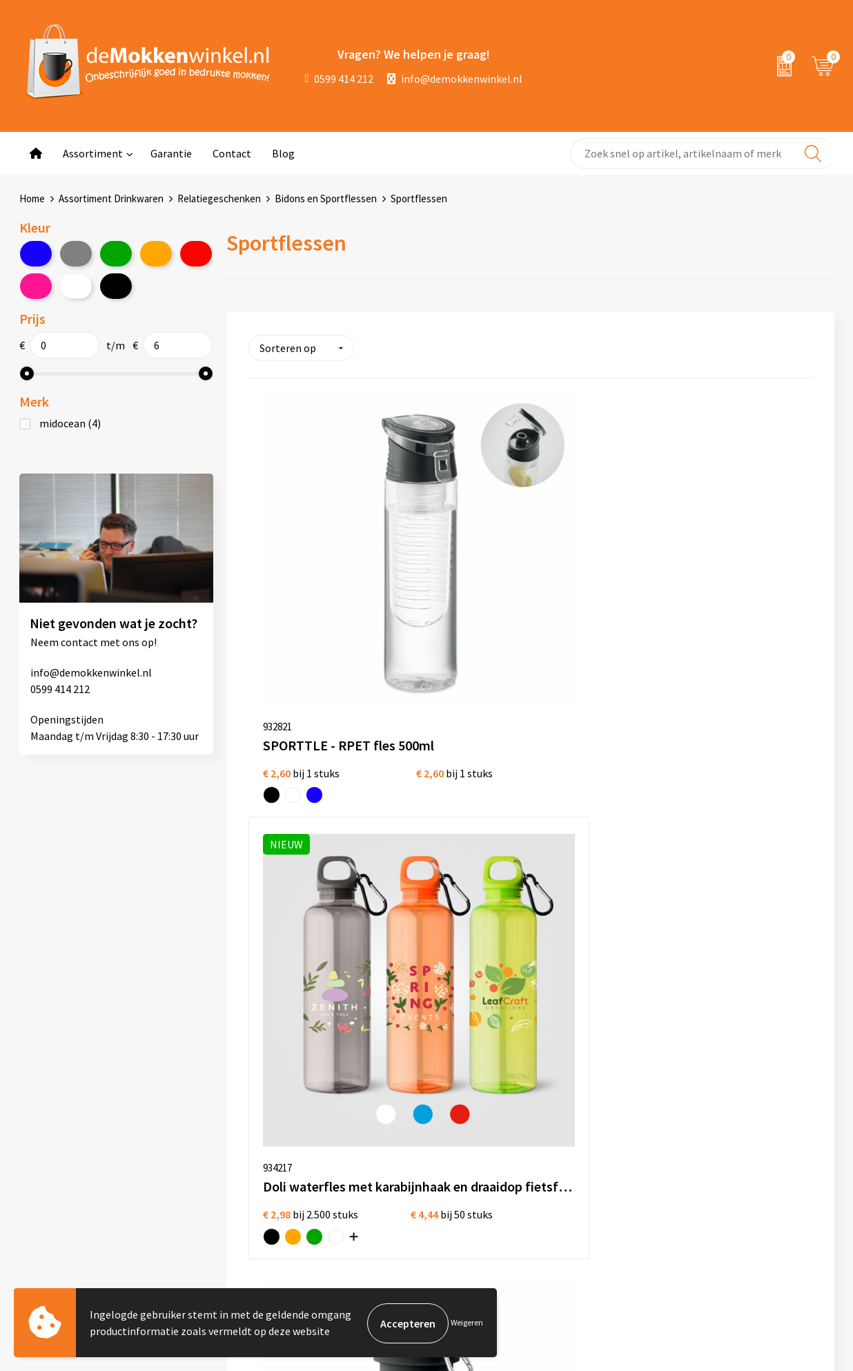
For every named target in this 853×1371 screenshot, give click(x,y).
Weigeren (467, 1323)
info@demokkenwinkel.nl (454, 79)
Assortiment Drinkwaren (111, 198)
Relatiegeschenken (219, 198)
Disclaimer (394, 1163)
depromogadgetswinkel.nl (755, 1163)
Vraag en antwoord (253, 1163)
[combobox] (702, 153)
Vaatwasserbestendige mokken (581, 1240)
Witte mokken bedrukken (587, 1119)
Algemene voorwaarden (424, 1119)
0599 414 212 (339, 79)
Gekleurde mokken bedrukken (598, 1141)
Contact (232, 153)
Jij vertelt (232, 1141)
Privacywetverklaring (419, 1141)
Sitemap (229, 1185)
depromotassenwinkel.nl (752, 1141)
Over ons (230, 1119)
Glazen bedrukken (570, 1163)
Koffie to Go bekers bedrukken (598, 1185)
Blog (283, 153)
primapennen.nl (731, 1185)
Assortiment (93, 153)
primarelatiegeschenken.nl (757, 1207)
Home (32, 198)
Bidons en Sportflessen (326, 198)
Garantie (171, 153)
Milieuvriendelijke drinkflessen (599, 1207)
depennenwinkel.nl (738, 1119)
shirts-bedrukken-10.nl (747, 1229)
